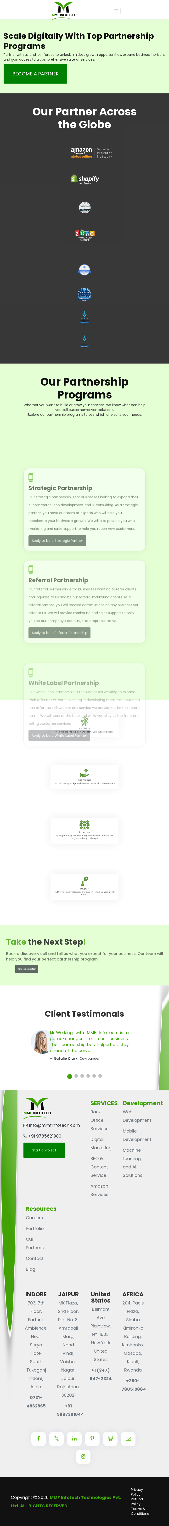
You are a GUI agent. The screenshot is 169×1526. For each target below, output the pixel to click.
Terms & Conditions (140, 1511)
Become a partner (35, 73)
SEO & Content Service (99, 1167)
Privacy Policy (137, 1492)
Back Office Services (99, 1120)
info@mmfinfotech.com (51, 1125)
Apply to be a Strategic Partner (57, 588)
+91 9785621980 (42, 1136)
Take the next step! (27, 969)
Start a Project (44, 1150)
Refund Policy (137, 1501)
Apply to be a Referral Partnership (59, 675)
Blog (30, 1269)
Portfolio (35, 1228)
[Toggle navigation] (116, 11)
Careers (34, 1218)
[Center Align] (38, 1439)
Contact (35, 1258)
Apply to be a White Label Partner (59, 762)
